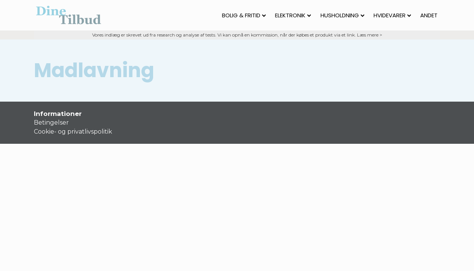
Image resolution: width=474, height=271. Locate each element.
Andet (429, 15)
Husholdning (343, 15)
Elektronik (293, 15)
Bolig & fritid (244, 15)
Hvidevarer (392, 15)
